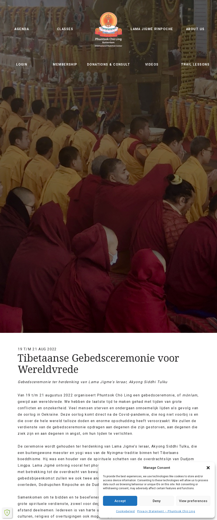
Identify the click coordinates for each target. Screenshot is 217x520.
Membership (65, 64)
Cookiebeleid (125, 511)
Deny (156, 501)
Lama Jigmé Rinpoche (152, 29)
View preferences (193, 501)
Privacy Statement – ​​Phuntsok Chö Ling (166, 511)
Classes (65, 29)
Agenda (21, 29)
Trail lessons (195, 64)
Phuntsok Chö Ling (108, 29)
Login (21, 64)
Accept (120, 501)
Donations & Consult (108, 64)
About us (195, 29)
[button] (208, 468)
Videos (152, 64)
